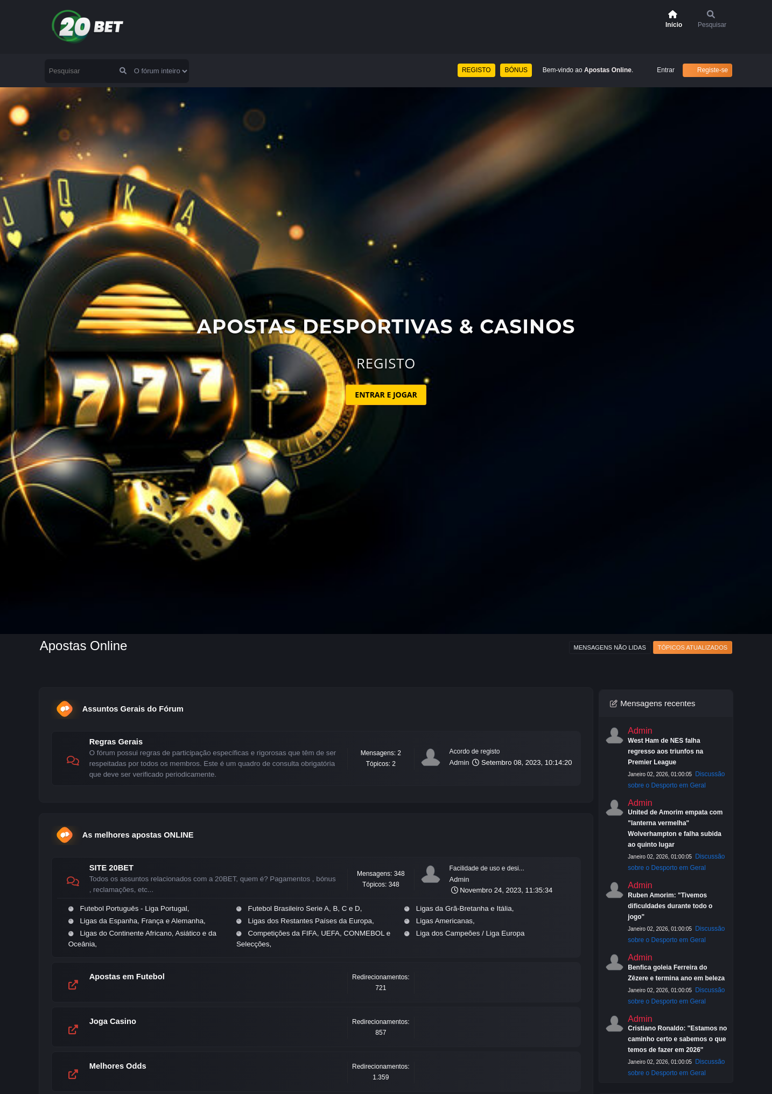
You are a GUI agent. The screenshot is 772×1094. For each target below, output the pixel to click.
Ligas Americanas (444, 921)
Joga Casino (112, 1021)
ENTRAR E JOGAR (386, 394)
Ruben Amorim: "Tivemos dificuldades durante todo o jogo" (670, 906)
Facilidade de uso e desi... (487, 868)
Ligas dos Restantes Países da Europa (310, 921)
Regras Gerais (116, 741)
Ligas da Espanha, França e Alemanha (141, 921)
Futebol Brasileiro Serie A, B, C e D (304, 908)
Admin (459, 762)
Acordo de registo (475, 751)
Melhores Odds (117, 1066)
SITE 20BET (111, 867)
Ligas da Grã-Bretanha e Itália (464, 908)
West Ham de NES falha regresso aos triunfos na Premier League (665, 751)
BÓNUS (516, 70)
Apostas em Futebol (127, 976)
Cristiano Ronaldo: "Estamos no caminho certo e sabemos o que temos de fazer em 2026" (677, 1039)
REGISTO (476, 70)
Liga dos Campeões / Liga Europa (470, 933)
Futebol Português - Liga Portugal (133, 908)
